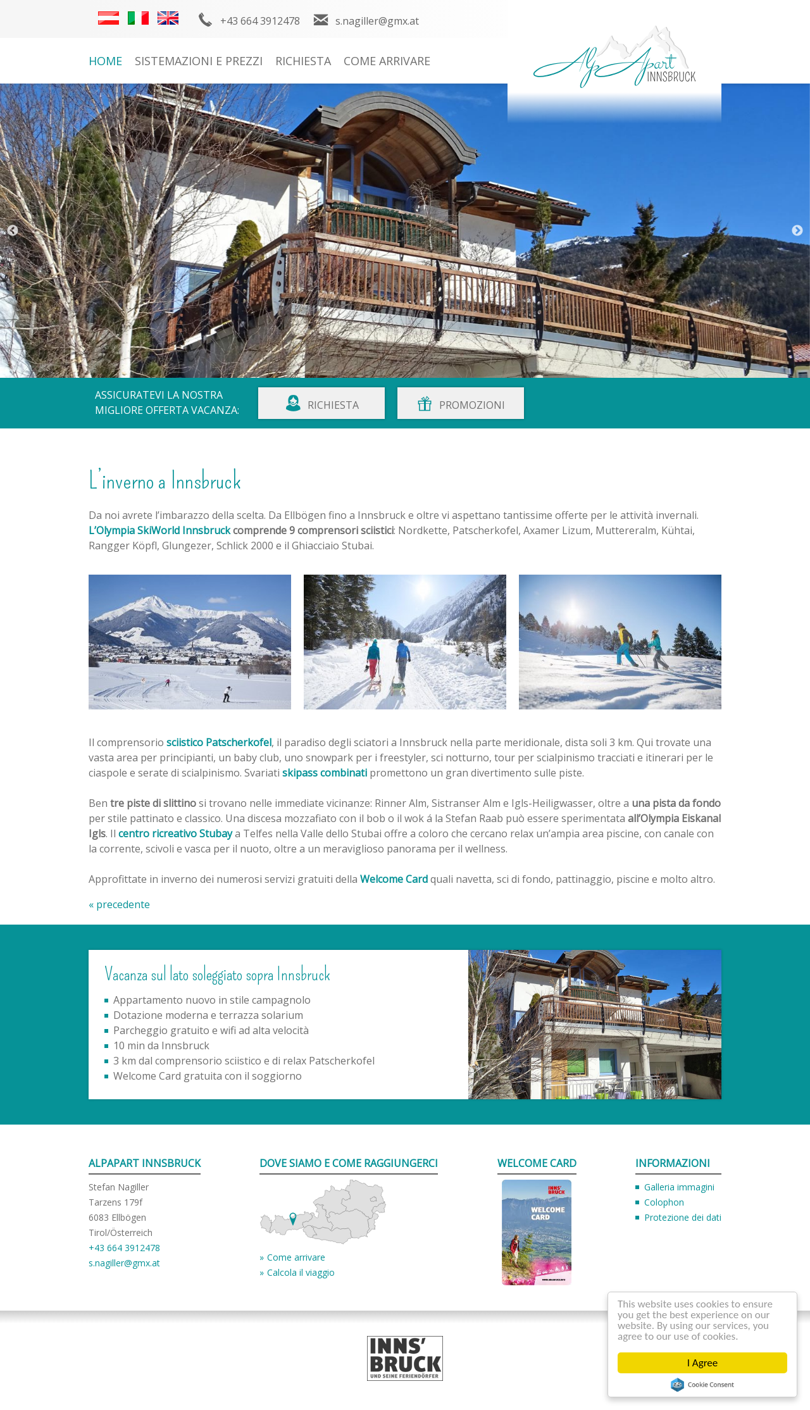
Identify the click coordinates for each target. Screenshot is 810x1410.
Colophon (664, 1202)
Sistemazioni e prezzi (199, 60)
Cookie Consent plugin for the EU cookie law (702, 1385)
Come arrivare (387, 60)
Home (105, 60)
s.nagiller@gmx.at (377, 21)
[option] (405, 231)
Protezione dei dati (682, 1217)
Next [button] (797, 231)
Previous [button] (12, 231)
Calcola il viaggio (301, 1272)
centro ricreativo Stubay (175, 833)
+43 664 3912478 (260, 21)
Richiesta (303, 60)
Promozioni (472, 405)
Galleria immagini (679, 1187)
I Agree (702, 1362)
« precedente (119, 904)
